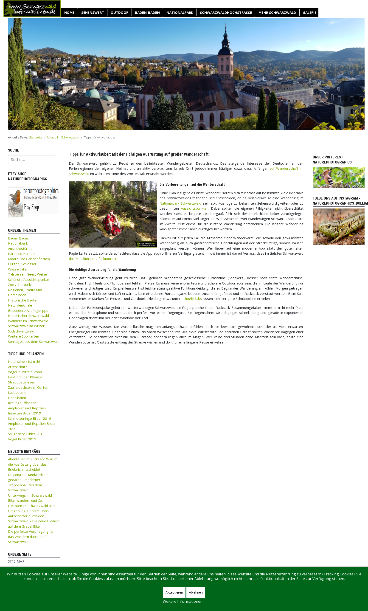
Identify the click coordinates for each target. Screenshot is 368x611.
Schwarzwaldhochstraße (226, 12)
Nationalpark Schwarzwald (180, 203)
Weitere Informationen (182, 601)
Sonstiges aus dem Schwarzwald (33, 341)
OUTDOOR (119, 12)
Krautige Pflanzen (22, 402)
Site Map (16, 561)
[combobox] (31, 159)
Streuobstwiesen (21, 382)
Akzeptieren (174, 592)
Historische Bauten (23, 300)
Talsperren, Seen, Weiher (28, 274)
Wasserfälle (17, 269)
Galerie (309, 12)
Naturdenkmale (20, 305)
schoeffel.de (191, 298)
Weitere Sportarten (23, 336)
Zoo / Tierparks (20, 284)
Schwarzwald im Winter (26, 326)
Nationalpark (179, 12)
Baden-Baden (147, 12)
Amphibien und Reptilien (27, 408)
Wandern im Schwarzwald (28, 320)
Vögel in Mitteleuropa (25, 371)
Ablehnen (196, 592)
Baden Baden (18, 238)
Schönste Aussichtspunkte (28, 279)
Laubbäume (17, 392)
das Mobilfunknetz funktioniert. (93, 258)
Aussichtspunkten (194, 208)
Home (69, 12)
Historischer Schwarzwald (28, 315)
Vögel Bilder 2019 (22, 439)
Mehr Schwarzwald (277, 12)
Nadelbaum (17, 397)
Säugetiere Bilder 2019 (26, 433)
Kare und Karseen (22, 253)
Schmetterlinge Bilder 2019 (29, 418)
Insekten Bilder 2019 (24, 413)
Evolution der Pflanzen (26, 377)
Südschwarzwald (21, 331)
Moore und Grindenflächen (29, 258)
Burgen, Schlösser (22, 264)
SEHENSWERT (92, 12)
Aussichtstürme (20, 248)
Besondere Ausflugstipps (28, 310)
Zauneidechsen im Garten (28, 387)
